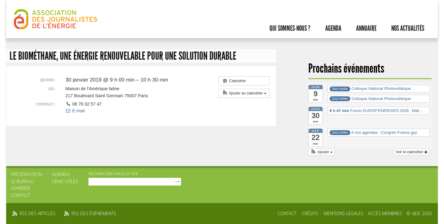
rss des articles (38, 213)
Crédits (310, 213)
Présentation (26, 174)
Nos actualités (407, 28)
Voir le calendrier (411, 152)
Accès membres (385, 213)
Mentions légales (344, 213)
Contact (20, 195)
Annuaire (366, 28)
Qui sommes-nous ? (289, 28)
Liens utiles (65, 181)
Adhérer (20, 188)
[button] (244, 93)
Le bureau (22, 181)
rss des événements (94, 213)
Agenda (333, 28)
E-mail (75, 110)
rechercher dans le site (113, 173)
